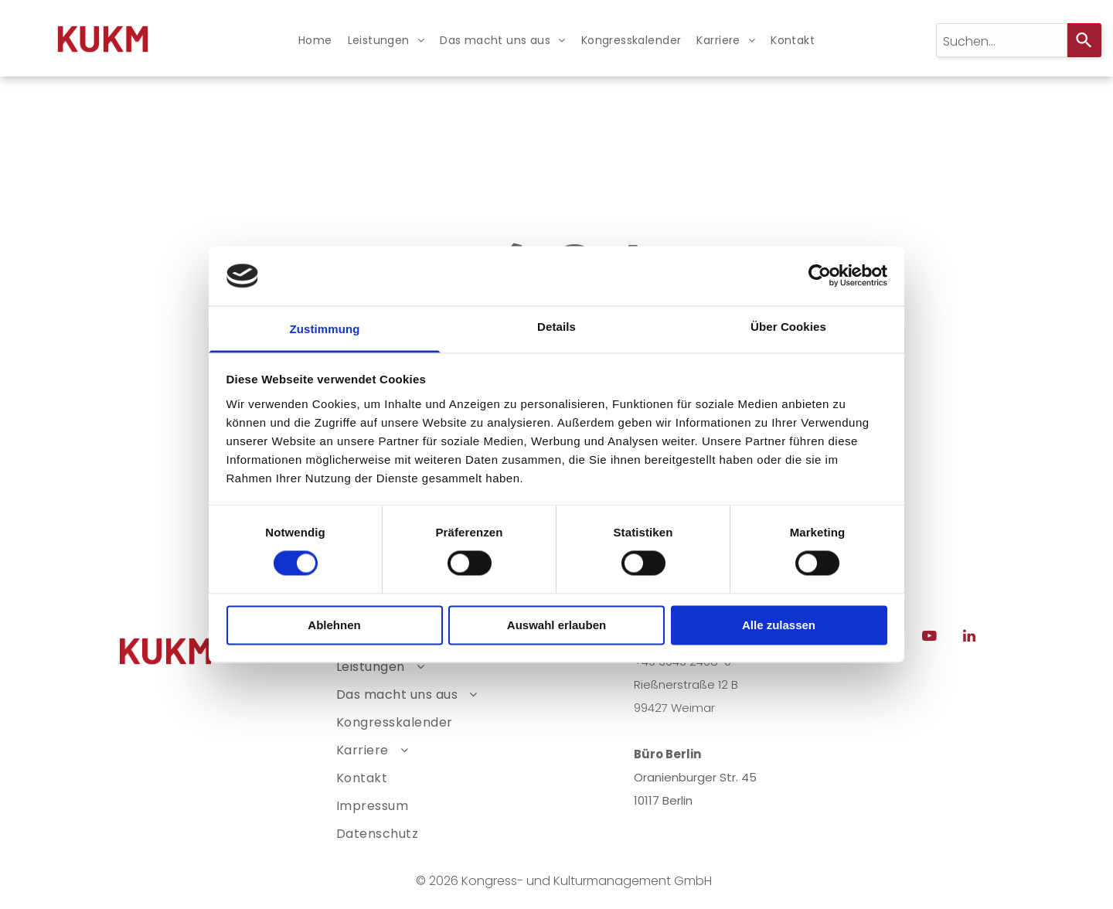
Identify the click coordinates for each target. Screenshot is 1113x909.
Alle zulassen (778, 625)
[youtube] (930, 638)
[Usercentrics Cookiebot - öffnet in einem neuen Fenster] (819, 276)
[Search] (1084, 40)
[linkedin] (969, 638)
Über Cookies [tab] (788, 326)
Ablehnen (334, 625)
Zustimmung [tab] (325, 328)
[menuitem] (315, 41)
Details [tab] (556, 326)
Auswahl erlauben (556, 625)
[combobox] (1001, 40)
